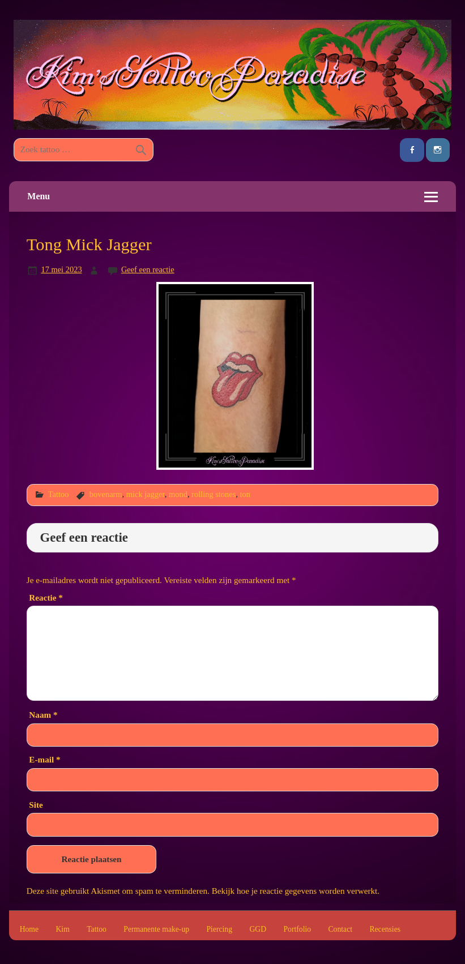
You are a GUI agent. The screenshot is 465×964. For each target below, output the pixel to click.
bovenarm (105, 494)
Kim (62, 929)
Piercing (219, 929)
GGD (257, 929)
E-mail (44, 759)
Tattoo (58, 494)
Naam (43, 714)
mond (178, 494)
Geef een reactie (147, 269)
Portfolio (297, 929)
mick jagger (145, 494)
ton (245, 494)
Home (29, 929)
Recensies (384, 929)
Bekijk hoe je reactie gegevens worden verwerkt (295, 891)
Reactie (45, 597)
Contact (340, 929)
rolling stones (213, 494)
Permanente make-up (156, 929)
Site (35, 804)
